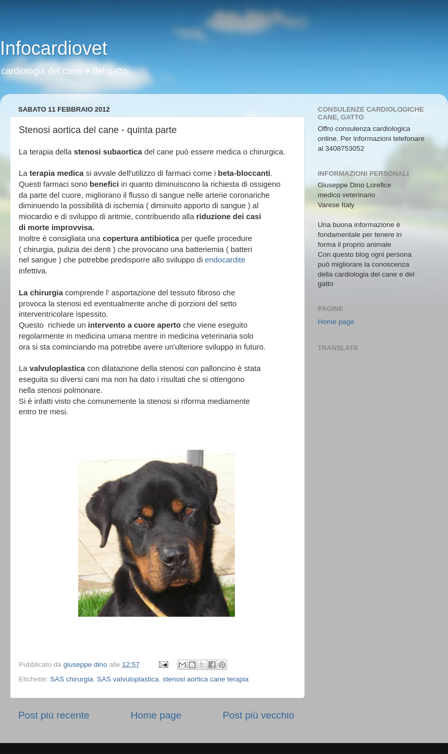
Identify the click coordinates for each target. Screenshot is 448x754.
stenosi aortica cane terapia (205, 679)
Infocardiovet (53, 48)
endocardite (225, 260)
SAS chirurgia (71, 679)
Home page (156, 715)
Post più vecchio (258, 715)
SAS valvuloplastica (128, 679)
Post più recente (54, 715)
